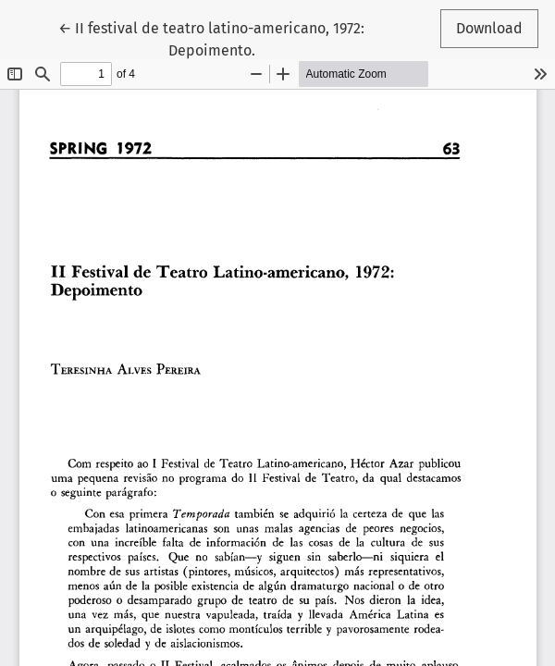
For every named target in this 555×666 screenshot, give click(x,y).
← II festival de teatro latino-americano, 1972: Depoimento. (211, 38)
